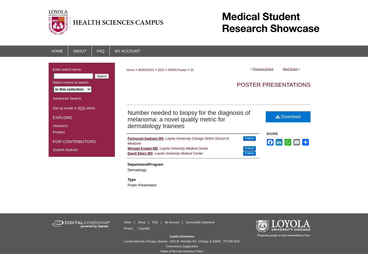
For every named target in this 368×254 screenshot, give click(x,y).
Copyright (144, 228)
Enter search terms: (67, 70)
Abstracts (60, 126)
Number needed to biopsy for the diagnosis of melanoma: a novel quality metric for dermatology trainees (189, 119)
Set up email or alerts (74, 108)
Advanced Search (67, 98)
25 (192, 70)
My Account (172, 222)
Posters (59, 132)
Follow (249, 138)
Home (131, 70)
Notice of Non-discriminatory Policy (182, 251)
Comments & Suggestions (182, 246)
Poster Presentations (274, 84)
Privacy (129, 228)
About (142, 222)
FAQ (155, 222)
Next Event (290, 69)
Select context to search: (71, 82)
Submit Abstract (65, 150)
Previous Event (263, 69)
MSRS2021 (146, 70)
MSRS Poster (178, 70)
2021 (161, 70)
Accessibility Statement (200, 222)
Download (288, 116)
